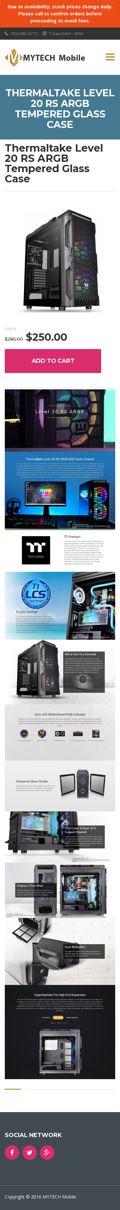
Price (11, 329)
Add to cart (53, 360)
